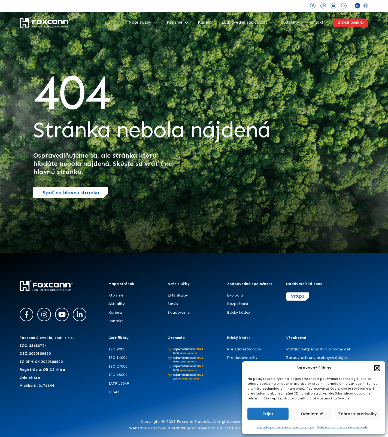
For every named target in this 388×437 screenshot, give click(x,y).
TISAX (114, 392)
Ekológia (235, 295)
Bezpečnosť (237, 303)
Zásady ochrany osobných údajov (317, 357)
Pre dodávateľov (242, 357)
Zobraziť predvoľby (357, 413)
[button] (377, 368)
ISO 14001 (118, 357)
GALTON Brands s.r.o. (238, 428)
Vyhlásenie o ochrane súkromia (342, 427)
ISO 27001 (118, 366)
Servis (173, 303)
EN (366, 5)
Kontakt (315, 22)
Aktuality (290, 22)
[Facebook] (313, 5)
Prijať (268, 413)
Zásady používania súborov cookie (285, 427)
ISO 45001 (118, 374)
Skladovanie (179, 312)
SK (357, 5)
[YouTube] (333, 5)
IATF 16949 (118, 383)
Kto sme (177, 22)
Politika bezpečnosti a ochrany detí (318, 349)
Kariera (115, 312)
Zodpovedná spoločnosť (247, 22)
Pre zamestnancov (244, 349)
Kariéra (205, 22)
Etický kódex (238, 312)
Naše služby (143, 22)
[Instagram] (323, 5)
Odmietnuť (312, 413)
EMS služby (178, 295)
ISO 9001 (116, 349)
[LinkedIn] (344, 5)
